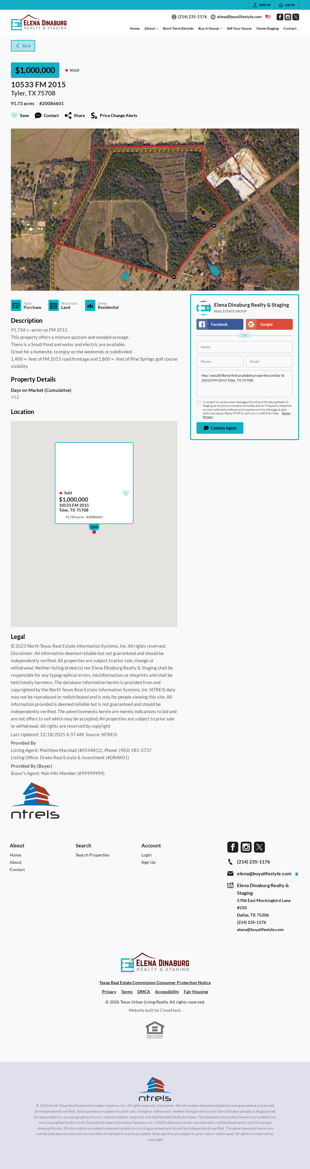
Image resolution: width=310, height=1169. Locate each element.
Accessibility (167, 991)
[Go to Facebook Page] (280, 17)
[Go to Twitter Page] (295, 17)
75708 (46, 93)
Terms (286, 413)
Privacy (208, 417)
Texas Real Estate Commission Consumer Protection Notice (155, 982)
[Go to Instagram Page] (288, 17)
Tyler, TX (23, 93)
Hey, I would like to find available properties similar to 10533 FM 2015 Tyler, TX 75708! (244, 383)
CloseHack (170, 1010)
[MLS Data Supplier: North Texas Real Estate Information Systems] (155, 1089)
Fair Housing (196, 991)
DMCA (143, 991)
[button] (219, 428)
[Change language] (268, 16)
